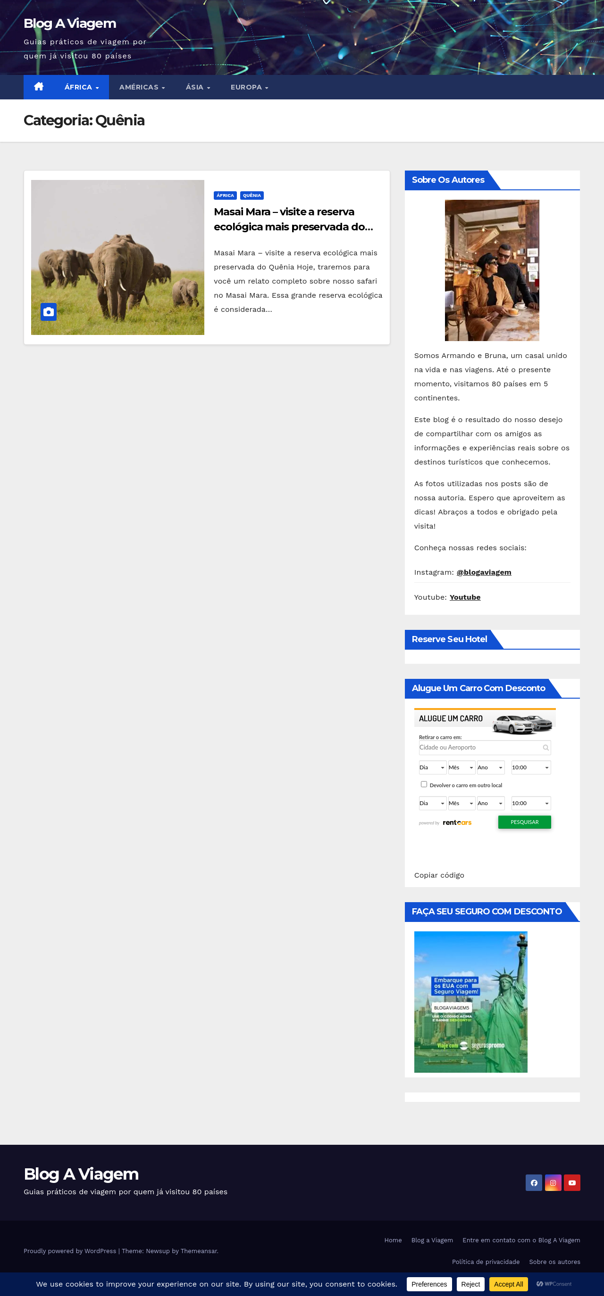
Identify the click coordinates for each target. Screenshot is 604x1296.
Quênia (252, 195)
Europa (247, 87)
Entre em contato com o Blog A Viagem (521, 1240)
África (80, 87)
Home (393, 1240)
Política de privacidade (486, 1261)
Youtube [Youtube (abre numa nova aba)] (465, 597)
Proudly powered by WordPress (71, 1251)
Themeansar (199, 1251)
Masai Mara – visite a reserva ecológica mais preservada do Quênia (289, 226)
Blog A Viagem (70, 23)
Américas (140, 87)
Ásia (196, 87)
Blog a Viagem (432, 1240)
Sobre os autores (554, 1261)
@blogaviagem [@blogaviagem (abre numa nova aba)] (484, 572)
